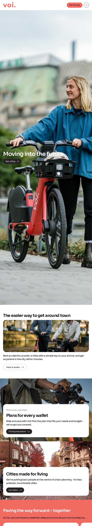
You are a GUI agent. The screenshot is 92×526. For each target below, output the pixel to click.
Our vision (15, 490)
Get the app (74, 5)
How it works (15, 367)
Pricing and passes (19, 431)
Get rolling (12, 161)
